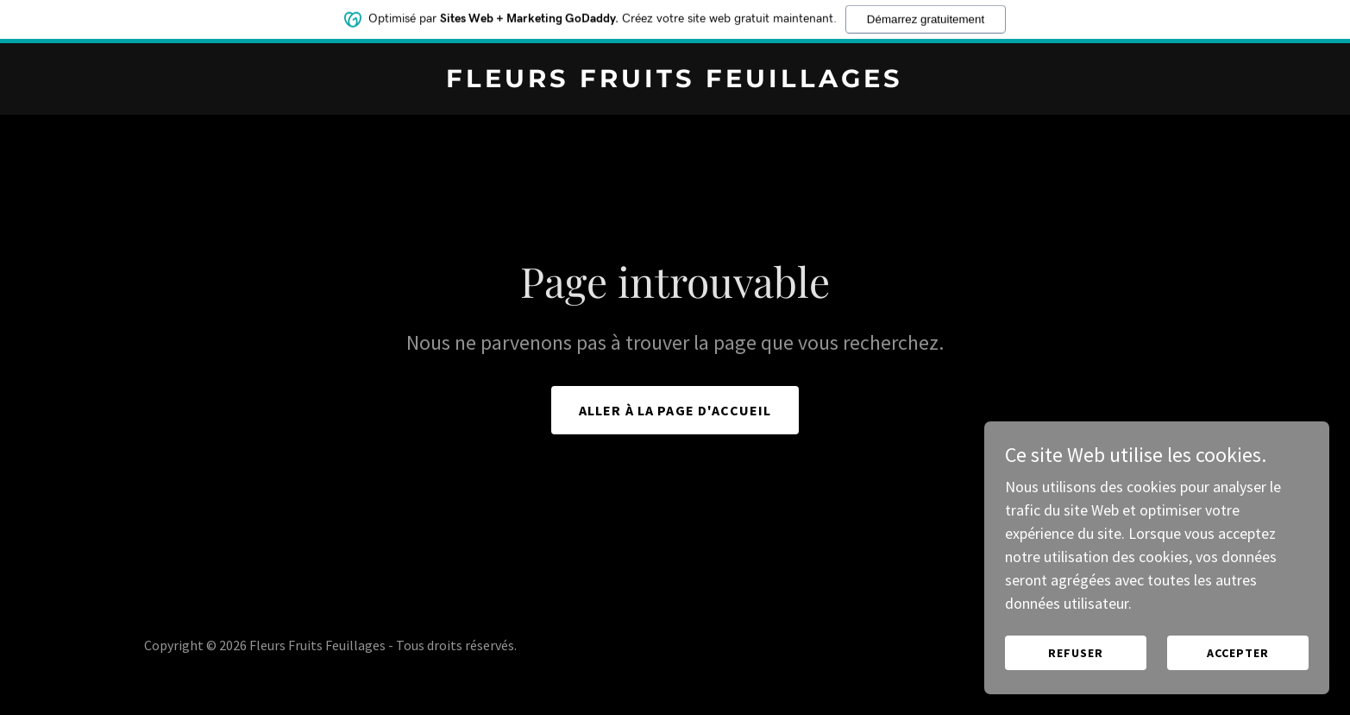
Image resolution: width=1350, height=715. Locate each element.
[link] (674, 82)
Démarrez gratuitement (925, 15)
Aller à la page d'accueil (675, 410)
